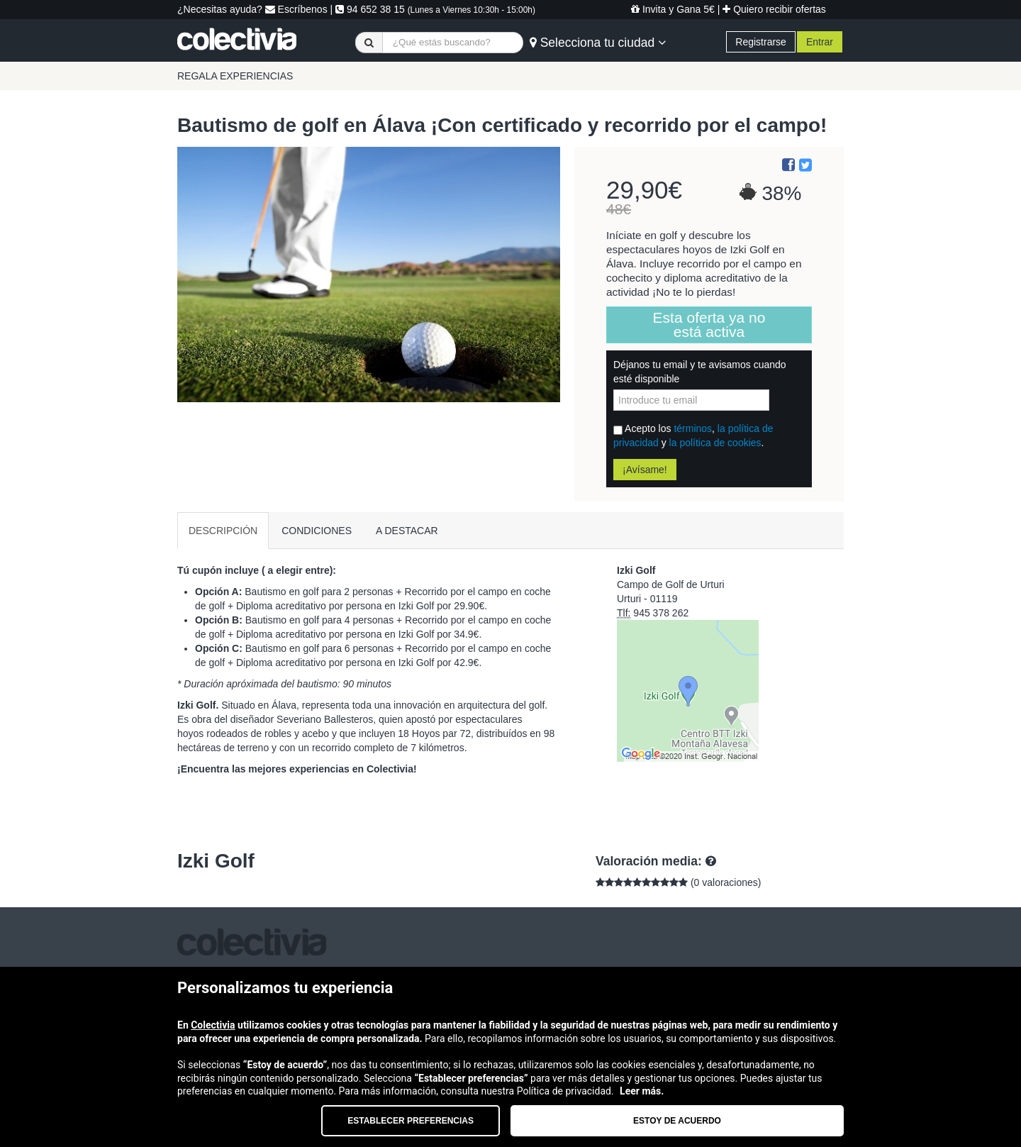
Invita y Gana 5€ (673, 9)
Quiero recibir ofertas (774, 9)
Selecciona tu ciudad (598, 42)
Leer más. (642, 1091)
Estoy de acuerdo (677, 1121)
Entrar (819, 42)
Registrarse (760, 42)
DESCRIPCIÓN (223, 530)
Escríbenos (296, 9)
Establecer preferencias (410, 1121)
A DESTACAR (407, 530)
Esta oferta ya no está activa (709, 324)
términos (693, 428)
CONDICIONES (316, 530)
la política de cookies (715, 442)
